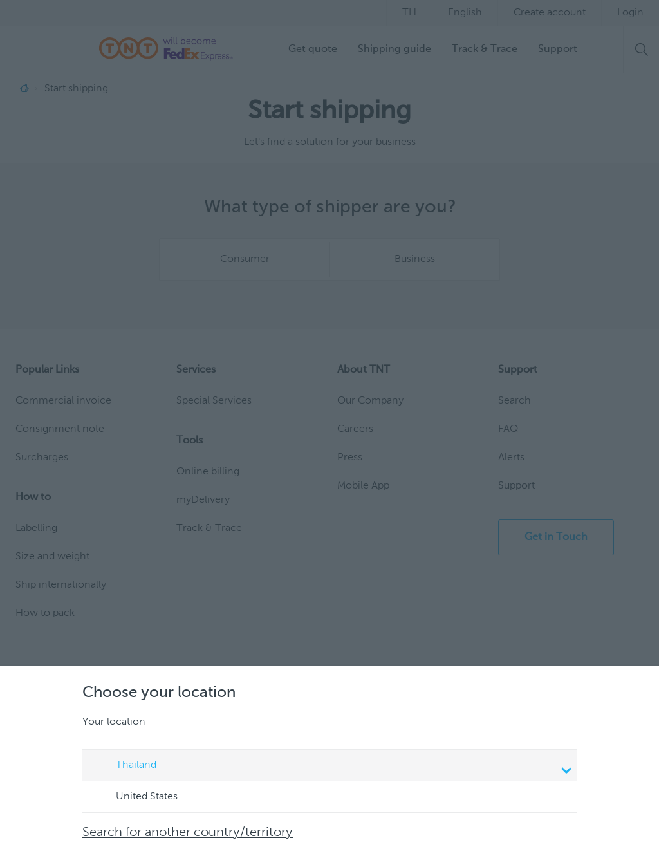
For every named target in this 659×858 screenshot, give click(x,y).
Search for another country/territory (187, 832)
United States (134, 797)
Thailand (331, 767)
